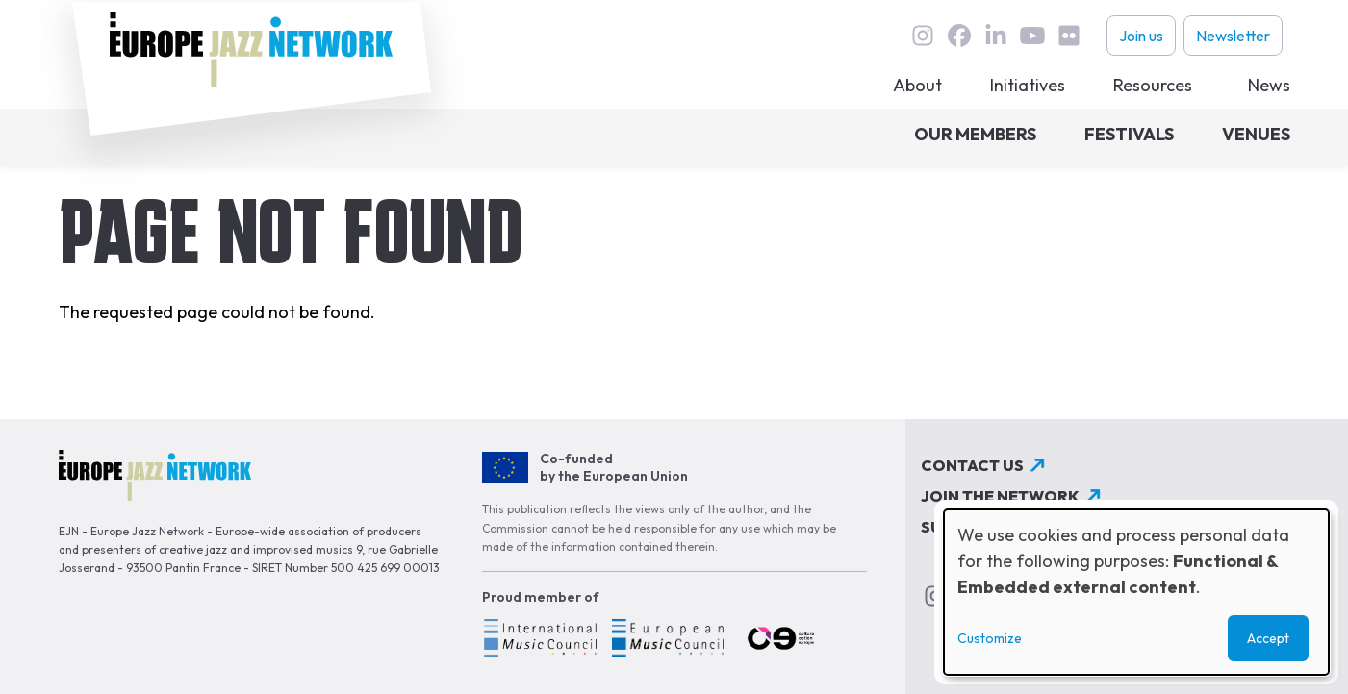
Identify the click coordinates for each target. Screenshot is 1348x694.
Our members (975, 134)
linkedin (995, 35)
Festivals (1129, 134)
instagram (922, 35)
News (1269, 85)
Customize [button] (989, 638)
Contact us (972, 465)
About (917, 85)
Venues (1256, 134)
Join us (1141, 35)
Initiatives (1027, 85)
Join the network (1000, 496)
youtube (1032, 35)
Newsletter (1233, 35)
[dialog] (1136, 592)
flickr (1069, 35)
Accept (1268, 638)
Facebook (959, 35)
